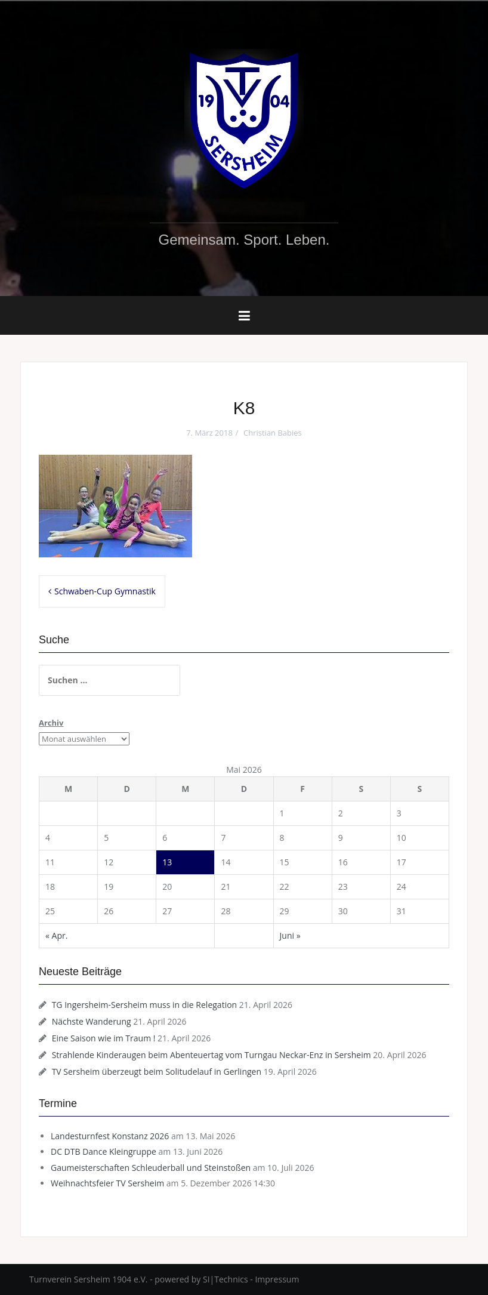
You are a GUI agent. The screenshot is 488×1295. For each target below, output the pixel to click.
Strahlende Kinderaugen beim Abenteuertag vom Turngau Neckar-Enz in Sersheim (211, 1054)
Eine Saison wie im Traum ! (104, 1038)
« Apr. (56, 935)
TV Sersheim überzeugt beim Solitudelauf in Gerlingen (156, 1071)
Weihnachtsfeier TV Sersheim (107, 1183)
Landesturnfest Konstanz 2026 (110, 1136)
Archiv (51, 722)
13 (167, 862)
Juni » (290, 935)
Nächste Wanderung (91, 1021)
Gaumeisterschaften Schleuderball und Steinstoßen (151, 1167)
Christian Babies (272, 432)
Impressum (277, 1279)
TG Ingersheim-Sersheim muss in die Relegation (144, 1004)
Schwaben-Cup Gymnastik (105, 591)
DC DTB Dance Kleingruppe (103, 1151)
